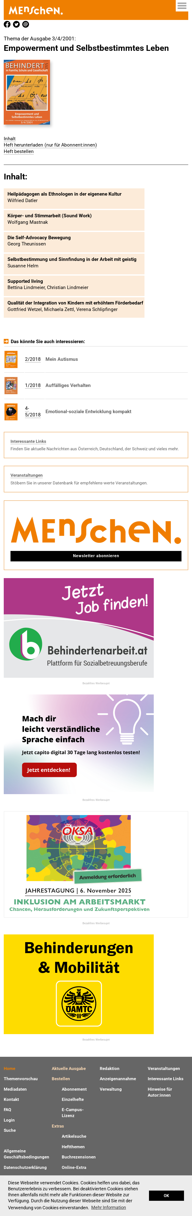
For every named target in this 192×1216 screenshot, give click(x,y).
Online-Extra (74, 1167)
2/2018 (33, 359)
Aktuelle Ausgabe (69, 1068)
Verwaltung (111, 1089)
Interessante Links (28, 441)
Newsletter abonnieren (96, 555)
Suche (10, 1130)
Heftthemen (73, 1146)
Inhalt (10, 139)
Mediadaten (15, 1089)
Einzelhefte (73, 1099)
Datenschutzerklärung (25, 1167)
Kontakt (11, 1099)
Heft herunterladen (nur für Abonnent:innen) (50, 145)
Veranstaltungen (26, 475)
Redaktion (110, 1068)
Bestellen (61, 1078)
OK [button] (166, 1195)
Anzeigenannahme (118, 1078)
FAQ (7, 1109)
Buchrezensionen (79, 1156)
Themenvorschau (21, 1078)
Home (9, 1068)
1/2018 (33, 385)
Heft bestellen (19, 151)
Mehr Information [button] (108, 1207)
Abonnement (74, 1089)
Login (9, 1120)
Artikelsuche (74, 1136)
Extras (58, 1126)
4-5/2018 (33, 411)
